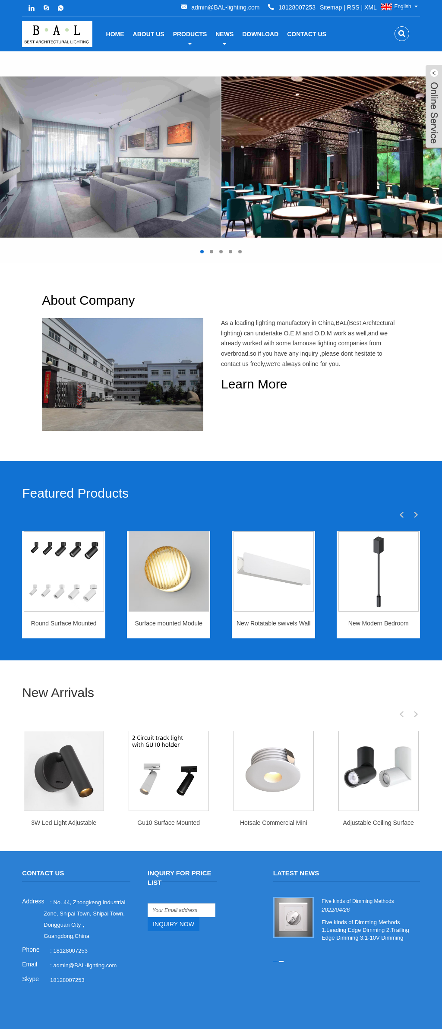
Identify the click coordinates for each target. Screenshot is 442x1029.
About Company (267, 300)
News (224, 38)
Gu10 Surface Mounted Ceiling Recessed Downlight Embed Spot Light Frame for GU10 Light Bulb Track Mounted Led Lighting (169, 805)
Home (115, 34)
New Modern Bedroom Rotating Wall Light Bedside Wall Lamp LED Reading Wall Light (378, 606)
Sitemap (188, 7)
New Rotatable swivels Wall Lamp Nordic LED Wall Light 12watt (273, 606)
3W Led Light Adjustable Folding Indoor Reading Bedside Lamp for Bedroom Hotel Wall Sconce (63, 805)
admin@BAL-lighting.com (282, 7)
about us (148, 34)
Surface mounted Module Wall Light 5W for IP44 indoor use (168, 606)
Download (260, 34)
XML (227, 7)
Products (190, 38)
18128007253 (67, 959)
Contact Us (306, 34)
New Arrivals (58, 673)
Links (338, 1019)
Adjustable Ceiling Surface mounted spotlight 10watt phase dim (378, 805)
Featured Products (75, 474)
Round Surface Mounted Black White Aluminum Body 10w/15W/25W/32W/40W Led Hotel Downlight (63, 606)
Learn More (254, 384)
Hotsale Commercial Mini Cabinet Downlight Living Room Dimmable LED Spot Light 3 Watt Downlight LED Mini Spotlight (273, 805)
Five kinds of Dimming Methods (357, 881)
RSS (210, 7)
